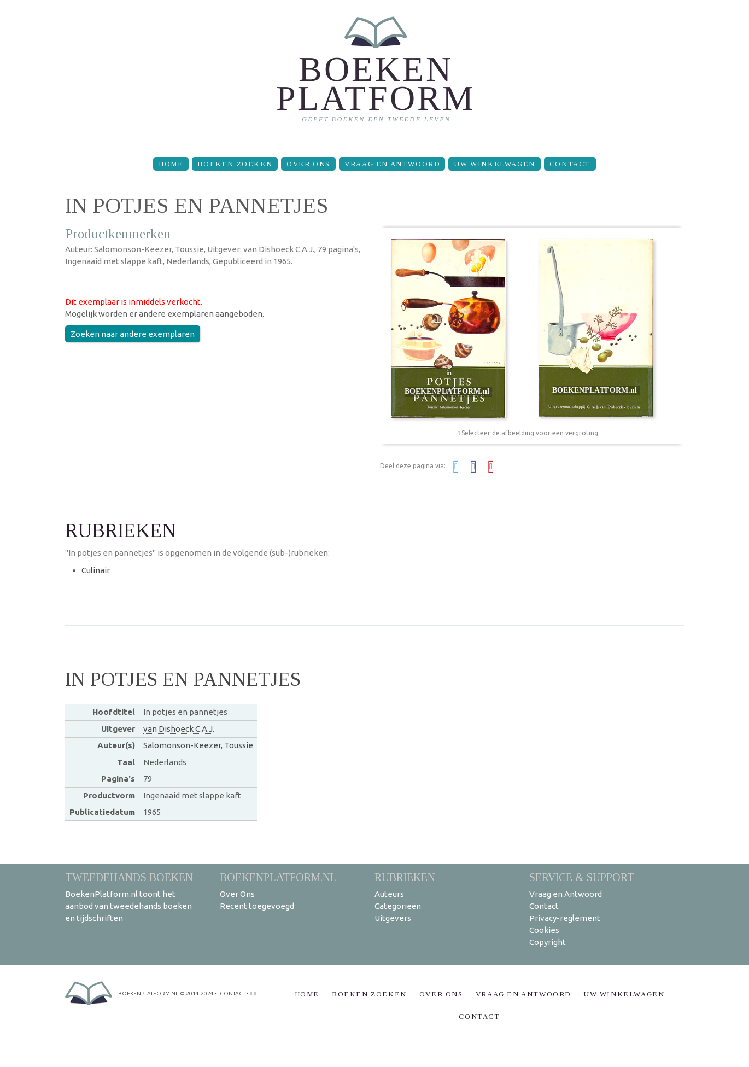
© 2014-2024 (197, 993)
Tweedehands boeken (129, 877)
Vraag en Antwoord (392, 164)
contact (232, 993)
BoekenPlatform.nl (278, 877)
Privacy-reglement (564, 918)
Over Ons (308, 164)
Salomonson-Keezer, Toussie (198, 745)
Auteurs (389, 894)
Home (171, 164)
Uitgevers (392, 918)
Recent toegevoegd (257, 906)
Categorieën (397, 906)
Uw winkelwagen (494, 164)
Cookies (544, 930)
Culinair (95, 570)
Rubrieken (404, 877)
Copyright (547, 942)
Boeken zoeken (234, 164)
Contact (569, 164)
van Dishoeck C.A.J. (178, 728)
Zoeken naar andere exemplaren (133, 334)
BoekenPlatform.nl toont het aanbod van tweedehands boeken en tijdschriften (128, 906)
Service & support (581, 877)
